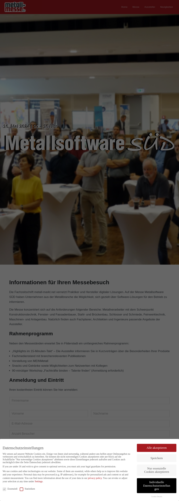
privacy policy (95, 478)
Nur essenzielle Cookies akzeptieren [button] (156, 470)
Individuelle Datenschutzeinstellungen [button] (156, 485)
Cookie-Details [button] (156, 496)
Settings (39, 481)
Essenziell (10, 488)
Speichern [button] (157, 458)
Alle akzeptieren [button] (156, 447)
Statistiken (27, 488)
